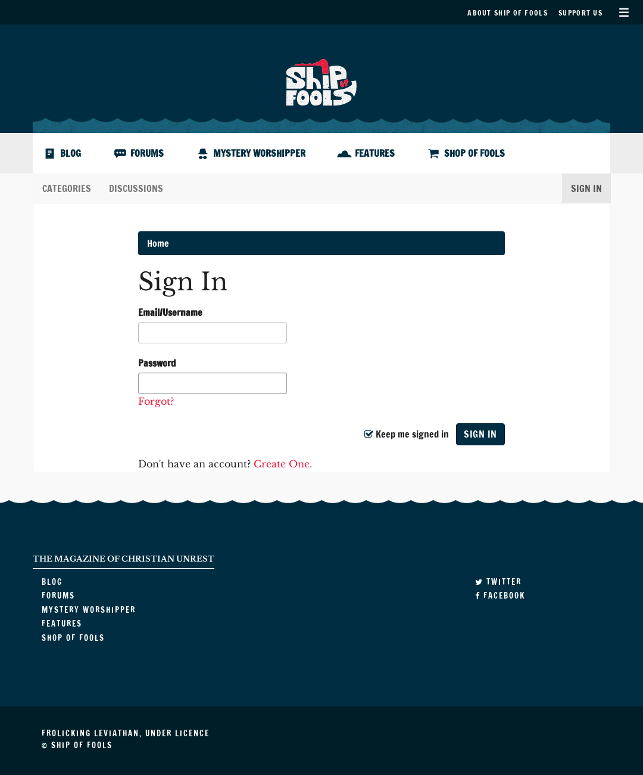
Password (157, 363)
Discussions (136, 188)
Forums (147, 153)
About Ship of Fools (507, 13)
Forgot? (156, 401)
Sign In (586, 188)
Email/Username (170, 312)
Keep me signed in (406, 434)
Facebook (500, 595)
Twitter (498, 581)
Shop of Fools (474, 153)
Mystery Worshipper (259, 153)
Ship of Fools (321, 81)
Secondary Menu (623, 12)
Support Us (580, 13)
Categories (66, 188)
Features (375, 153)
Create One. (283, 464)
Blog (70, 153)
